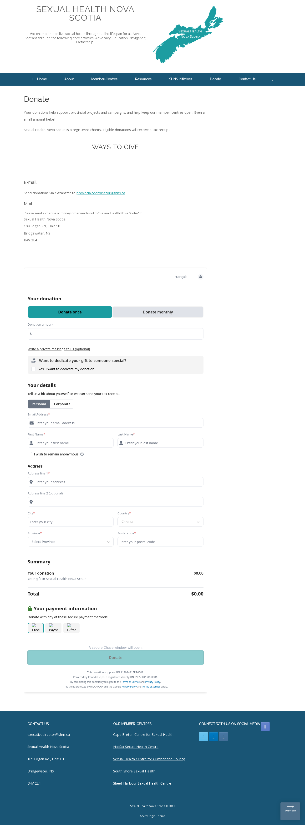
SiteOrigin (148, 816)
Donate (215, 79)
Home (39, 79)
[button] (274, 79)
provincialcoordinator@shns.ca (100, 192)
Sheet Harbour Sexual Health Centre (142, 783)
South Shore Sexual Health (134, 771)
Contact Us (247, 79)
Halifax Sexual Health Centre (135, 746)
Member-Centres (104, 79)
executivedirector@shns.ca (48, 734)
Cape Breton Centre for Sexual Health (143, 734)
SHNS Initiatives (180, 79)
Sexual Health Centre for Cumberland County (149, 759)
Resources (143, 79)
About (69, 79)
